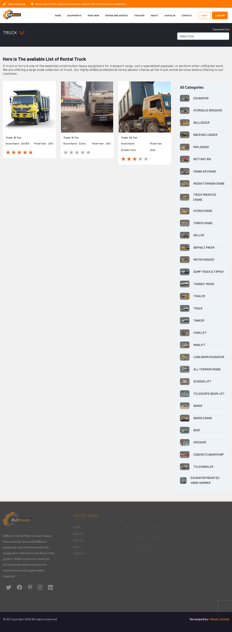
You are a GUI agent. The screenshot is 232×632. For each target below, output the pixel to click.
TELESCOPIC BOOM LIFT (209, 393)
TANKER (198, 320)
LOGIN (220, 15)
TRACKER (139, 15)
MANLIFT (199, 345)
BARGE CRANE (202, 418)
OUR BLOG (170, 15)
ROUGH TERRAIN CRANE (209, 183)
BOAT (196, 430)
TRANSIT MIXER (203, 284)
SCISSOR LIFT (202, 381)
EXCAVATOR (201, 98)
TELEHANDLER (203, 466)
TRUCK (198, 308)
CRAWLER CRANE (204, 171)
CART (204, 15)
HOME (58, 15)
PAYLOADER (201, 147)
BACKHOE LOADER (205, 134)
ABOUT (154, 15)
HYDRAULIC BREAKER (207, 110)
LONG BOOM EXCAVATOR (208, 357)
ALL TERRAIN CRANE (207, 369)
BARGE (197, 405)
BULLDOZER (201, 122)
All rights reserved (44, 619)
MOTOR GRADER (203, 259)
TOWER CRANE (203, 223)
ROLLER (198, 235)
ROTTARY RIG (202, 159)
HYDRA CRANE (202, 210)
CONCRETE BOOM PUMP (208, 454)
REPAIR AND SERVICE (116, 15)
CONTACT (187, 15)
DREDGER (199, 442)
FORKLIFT (200, 332)
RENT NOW (93, 15)
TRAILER (199, 296)
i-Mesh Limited (219, 619)
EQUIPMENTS (74, 15)
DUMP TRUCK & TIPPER (208, 271)
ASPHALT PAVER (204, 247)
